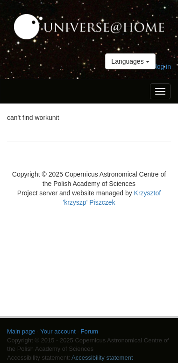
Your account (57, 331)
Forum (90, 331)
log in (163, 66)
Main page (21, 331)
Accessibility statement (102, 357)
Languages (130, 61)
